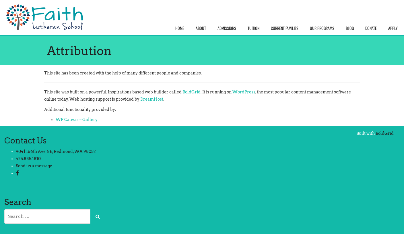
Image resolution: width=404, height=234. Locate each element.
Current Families (284, 28)
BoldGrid (191, 92)
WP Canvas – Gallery (77, 119)
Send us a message (34, 166)
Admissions (226, 28)
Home (179, 28)
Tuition (253, 28)
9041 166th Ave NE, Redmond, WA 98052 (56, 151)
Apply (393, 28)
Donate (371, 28)
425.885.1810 (28, 158)
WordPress (243, 92)
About (201, 28)
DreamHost (151, 99)
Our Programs (322, 28)
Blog (350, 28)
